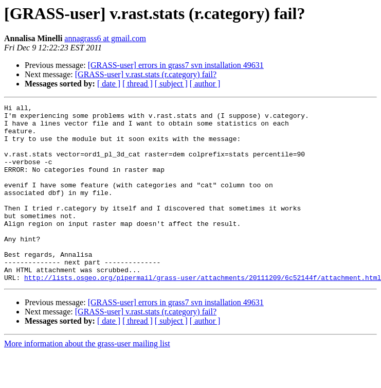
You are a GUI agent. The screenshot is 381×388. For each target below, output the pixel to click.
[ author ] (205, 83)
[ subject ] (171, 83)
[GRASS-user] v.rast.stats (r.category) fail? (145, 74)
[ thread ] (137, 83)
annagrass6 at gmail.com (105, 38)
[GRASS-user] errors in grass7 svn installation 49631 (176, 65)
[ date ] (108, 83)
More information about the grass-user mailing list (87, 379)
